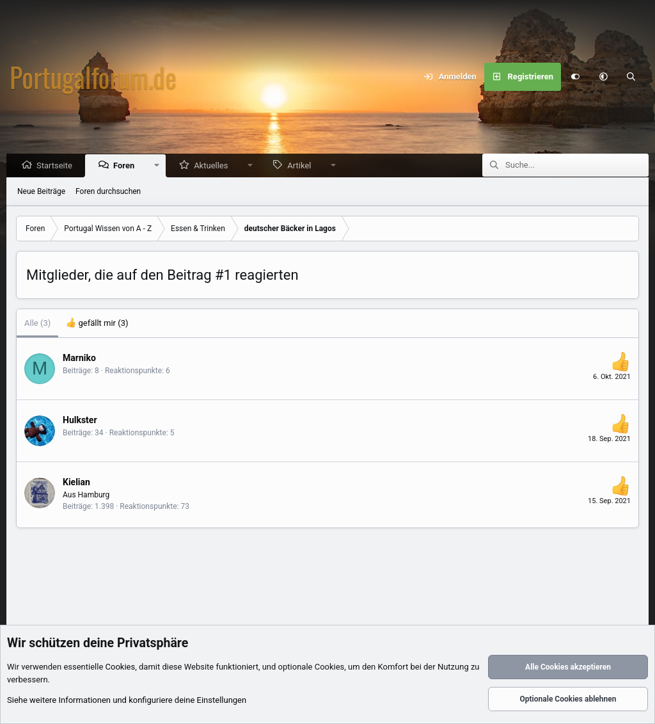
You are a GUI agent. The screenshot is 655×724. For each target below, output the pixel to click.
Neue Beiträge (41, 192)
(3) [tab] (37, 323)
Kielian (76, 483)
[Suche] (631, 77)
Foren (127, 166)
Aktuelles (214, 166)
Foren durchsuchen (108, 192)
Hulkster (80, 420)
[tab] (97, 324)
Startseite (57, 166)
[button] (603, 77)
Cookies (121, 667)
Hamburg (94, 495)
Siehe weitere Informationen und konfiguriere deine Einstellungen (126, 700)
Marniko (79, 358)
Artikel (302, 166)
